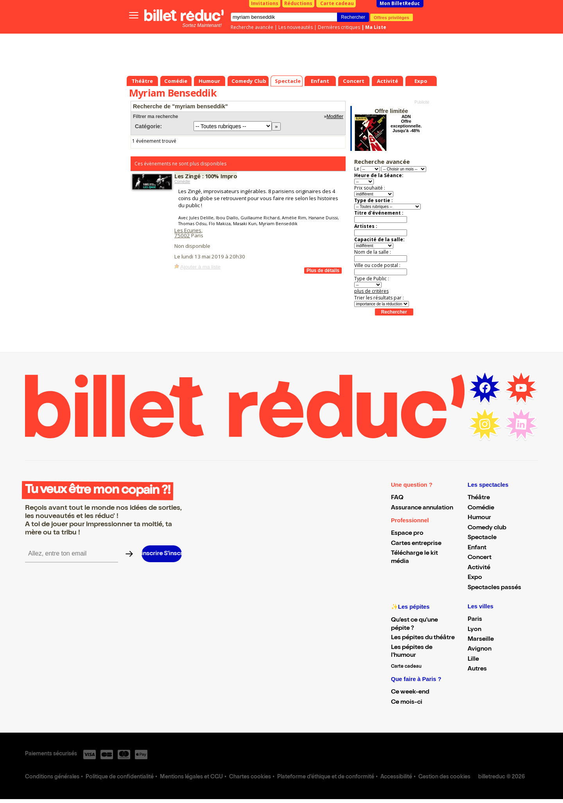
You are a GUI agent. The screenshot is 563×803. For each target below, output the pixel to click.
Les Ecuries (187, 230)
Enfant (477, 548)
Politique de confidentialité (120, 777)
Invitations (264, 3)
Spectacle (482, 538)
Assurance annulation (422, 508)
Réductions (298, 3)
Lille (473, 659)
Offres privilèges (391, 17)
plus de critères (371, 291)
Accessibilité (396, 777)
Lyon (474, 630)
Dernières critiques (339, 27)
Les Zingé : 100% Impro (205, 176)
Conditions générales (52, 777)
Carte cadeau (337, 3)
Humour (479, 518)
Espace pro (407, 534)
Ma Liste (375, 27)
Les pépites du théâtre (423, 638)
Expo (475, 578)
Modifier (334, 116)
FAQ (397, 498)
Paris (475, 620)
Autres (477, 669)
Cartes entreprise (416, 544)
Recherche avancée (252, 27)
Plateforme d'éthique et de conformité (325, 777)
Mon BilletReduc (400, 3)
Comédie (182, 181)
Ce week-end (410, 692)
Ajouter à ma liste (200, 267)
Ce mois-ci (406, 702)
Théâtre (479, 498)
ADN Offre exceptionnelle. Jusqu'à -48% (406, 123)
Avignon (479, 649)
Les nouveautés (295, 27)
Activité (479, 568)
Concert (479, 558)
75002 (182, 235)
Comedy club (487, 528)
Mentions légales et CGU (191, 777)
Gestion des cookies (444, 777)
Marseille (481, 639)
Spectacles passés (494, 588)
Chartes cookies (250, 777)
